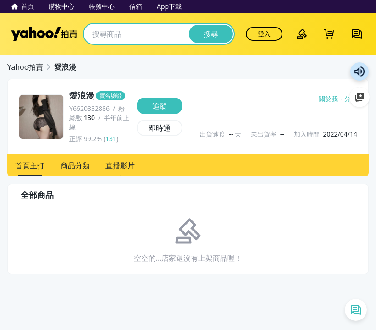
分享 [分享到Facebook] (350, 99)
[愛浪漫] (100, 95)
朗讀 (359, 71)
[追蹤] (159, 106)
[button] (30, 165)
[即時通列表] (356, 310)
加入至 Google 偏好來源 (359, 97)
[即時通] (159, 128)
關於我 (328, 99)
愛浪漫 (65, 67)
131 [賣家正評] (110, 138)
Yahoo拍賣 (44, 34)
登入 (264, 33)
